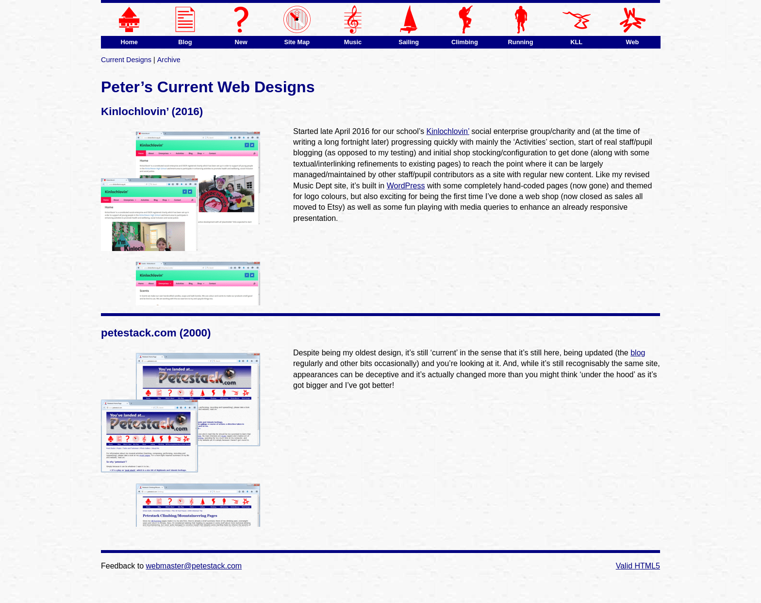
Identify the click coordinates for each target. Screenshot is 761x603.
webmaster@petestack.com (194, 566)
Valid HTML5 (638, 566)
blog (637, 353)
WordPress (406, 186)
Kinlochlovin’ (448, 131)
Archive (169, 60)
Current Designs (126, 60)
